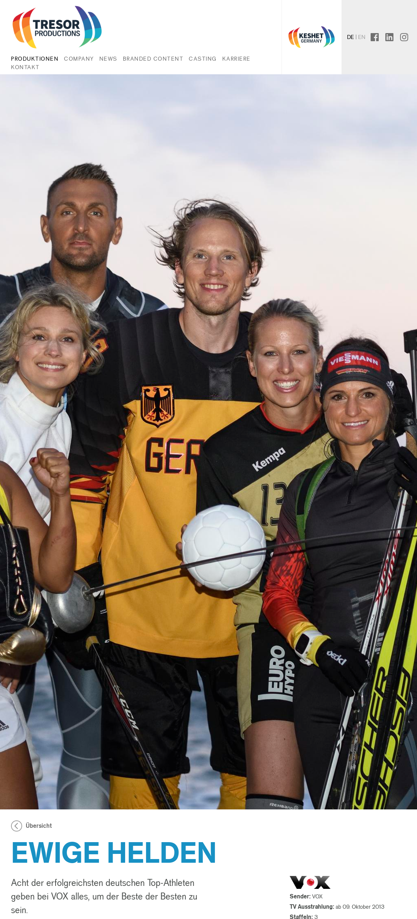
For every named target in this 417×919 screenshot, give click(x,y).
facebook (381, 36)
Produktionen (35, 58)
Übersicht (39, 826)
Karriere (236, 58)
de (350, 37)
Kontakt (25, 67)
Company (79, 58)
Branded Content (153, 58)
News (108, 58)
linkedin (393, 36)
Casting (203, 58)
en (361, 37)
